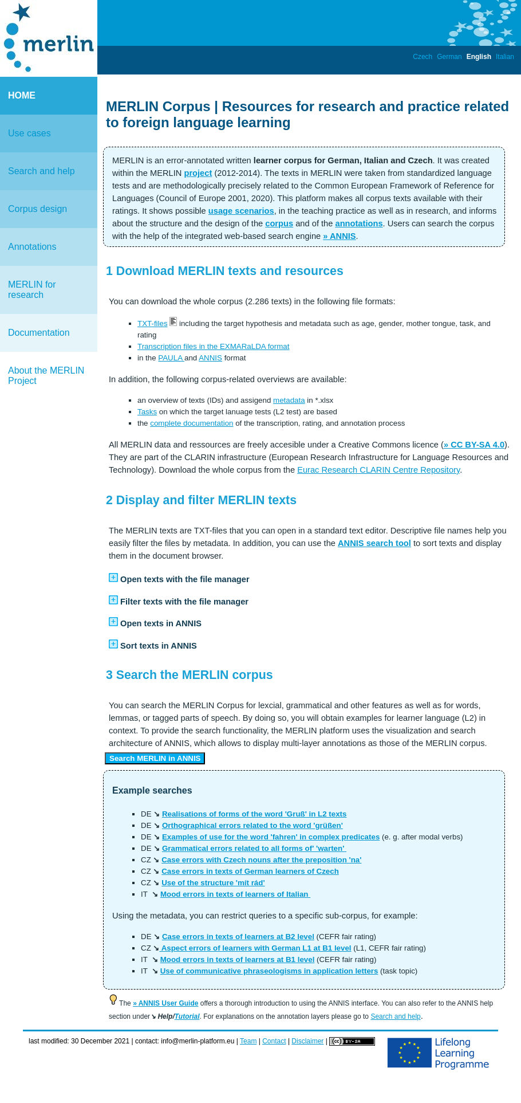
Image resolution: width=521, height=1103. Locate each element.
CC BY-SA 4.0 (477, 444)
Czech (422, 57)
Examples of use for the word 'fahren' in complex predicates (271, 837)
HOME (21, 95)
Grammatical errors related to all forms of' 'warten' (254, 848)
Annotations (32, 247)
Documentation (39, 332)
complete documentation (191, 423)
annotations (358, 223)
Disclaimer (307, 1041)
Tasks (147, 411)
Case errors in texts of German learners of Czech (250, 871)
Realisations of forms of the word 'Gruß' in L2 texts (254, 814)
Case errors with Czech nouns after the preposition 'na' (261, 859)
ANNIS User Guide (169, 1003)
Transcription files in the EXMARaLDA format (213, 346)
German (449, 57)
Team (248, 1041)
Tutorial (187, 1016)
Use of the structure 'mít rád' (213, 882)
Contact (274, 1041)
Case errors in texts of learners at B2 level (238, 936)
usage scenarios (241, 210)
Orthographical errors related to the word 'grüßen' (252, 825)
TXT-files (152, 323)
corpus (279, 223)
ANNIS (343, 236)
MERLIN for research (32, 290)
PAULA (171, 358)
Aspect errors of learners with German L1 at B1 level (255, 948)
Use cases (29, 133)
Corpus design (37, 209)
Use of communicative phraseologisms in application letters (269, 971)
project (198, 173)
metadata (289, 400)
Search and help (41, 171)
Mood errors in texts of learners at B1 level (237, 959)
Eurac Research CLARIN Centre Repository (378, 469)
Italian (505, 57)
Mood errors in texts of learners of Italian (235, 894)
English (479, 57)
